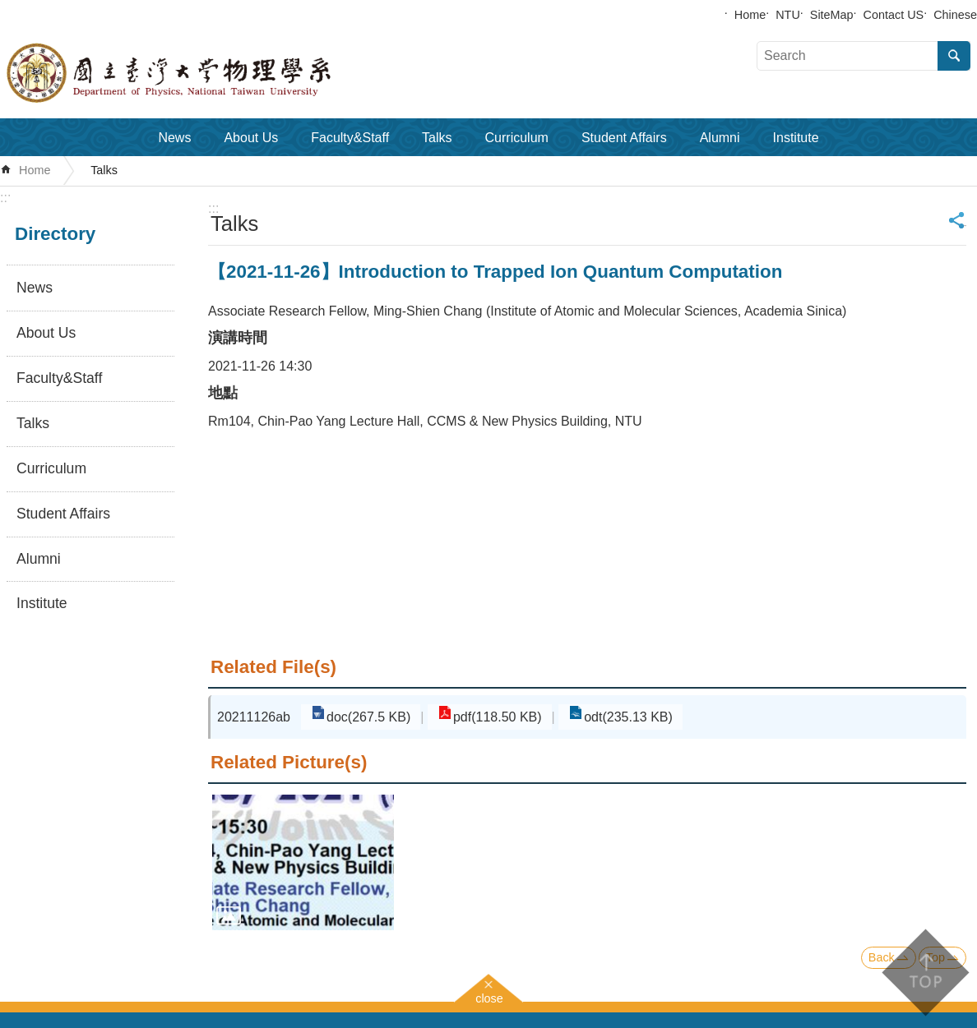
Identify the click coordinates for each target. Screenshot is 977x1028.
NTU (788, 14)
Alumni (720, 138)
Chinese (955, 14)
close (489, 996)
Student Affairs (624, 138)
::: (5, 198)
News (174, 138)
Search (954, 56)
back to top (924, 972)
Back (881, 957)
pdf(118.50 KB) (482, 717)
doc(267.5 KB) (363, 717)
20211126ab (253, 717)
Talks (436, 138)
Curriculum (517, 138)
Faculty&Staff (350, 138)
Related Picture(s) (289, 762)
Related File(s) (273, 667)
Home (750, 14)
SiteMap (832, 14)
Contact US (894, 14)
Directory (55, 234)
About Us (251, 138)
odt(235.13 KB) (603, 717)
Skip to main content (8, 8)
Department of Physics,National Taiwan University (205, 73)
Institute (796, 138)
